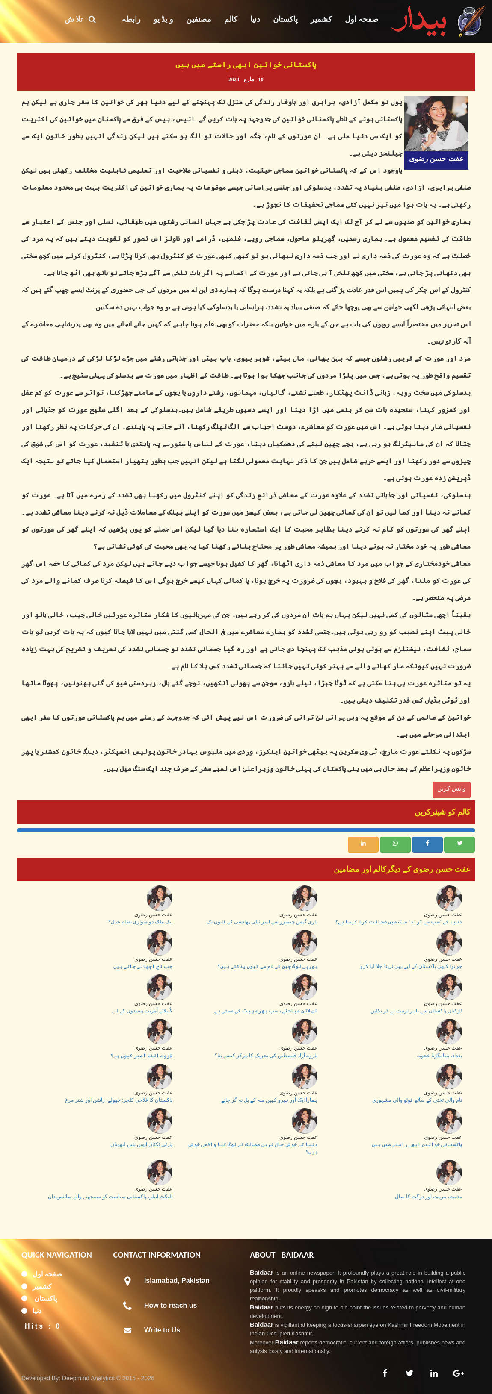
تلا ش (80, 19)
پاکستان (285, 19)
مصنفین (198, 19)
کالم (230, 19)
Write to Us (162, 1330)
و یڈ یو (163, 19)
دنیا (255, 19)
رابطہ (131, 19)
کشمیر (321, 19)
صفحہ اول (362, 19)
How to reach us (170, 1305)
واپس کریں (451, 788)
